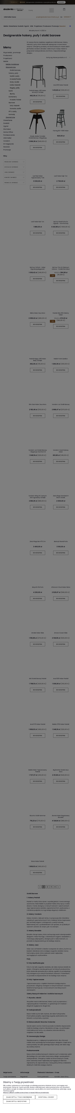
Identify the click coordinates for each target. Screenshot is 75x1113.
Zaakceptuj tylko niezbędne (19, 1097)
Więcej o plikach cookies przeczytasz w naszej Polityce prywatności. (26, 1093)
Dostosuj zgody (46, 1097)
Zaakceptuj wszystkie (16, 1101)
